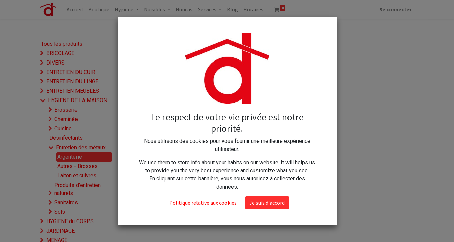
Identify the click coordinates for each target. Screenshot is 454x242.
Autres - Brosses (77, 166)
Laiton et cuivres (76, 175)
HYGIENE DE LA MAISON (77, 100)
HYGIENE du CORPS (70, 221)
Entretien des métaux (81, 147)
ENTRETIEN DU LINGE (72, 81)
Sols (59, 212)
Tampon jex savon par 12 (169, 87)
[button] (287, 28)
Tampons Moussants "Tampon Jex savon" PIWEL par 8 (240, 81)
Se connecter (395, 9)
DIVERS (55, 62)
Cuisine (63, 128)
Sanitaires (66, 202)
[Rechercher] (230, 28)
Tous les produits (61, 44)
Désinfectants (66, 138)
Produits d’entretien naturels (77, 189)
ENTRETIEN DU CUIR (70, 72)
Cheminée (66, 119)
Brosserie (66, 110)
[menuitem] (75, 9)
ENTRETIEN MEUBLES (72, 91)
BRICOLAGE (60, 53)
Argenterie (69, 157)
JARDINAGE (60, 231)
